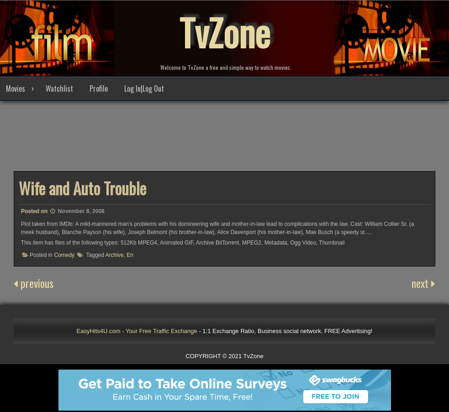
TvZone (225, 32)
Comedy (64, 255)
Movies (15, 88)
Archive (115, 255)
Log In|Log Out (144, 88)
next (423, 283)
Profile (99, 88)
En (130, 255)
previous (33, 283)
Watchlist (59, 88)
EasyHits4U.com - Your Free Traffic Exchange (137, 331)
